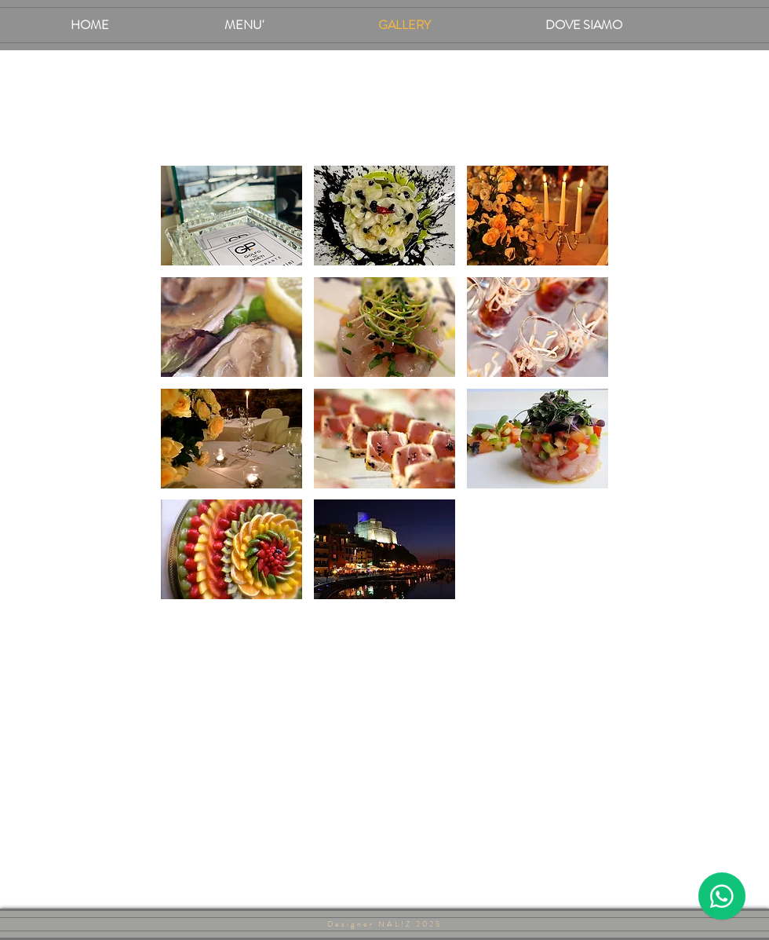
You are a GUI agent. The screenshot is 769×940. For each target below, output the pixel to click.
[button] (231, 215)
